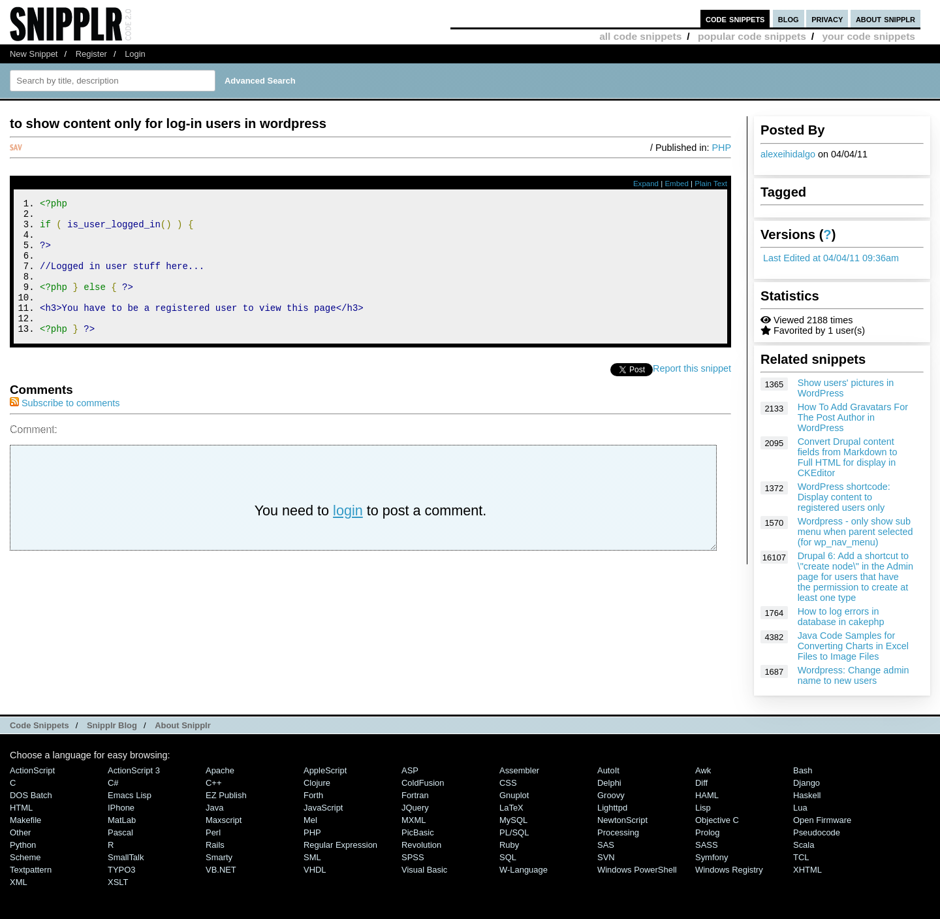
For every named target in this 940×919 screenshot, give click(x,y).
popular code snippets (752, 36)
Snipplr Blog (112, 725)
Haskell (807, 795)
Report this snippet (692, 394)
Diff (701, 783)
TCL (801, 857)
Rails (215, 845)
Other (20, 832)
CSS (508, 783)
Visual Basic (424, 870)
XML (18, 882)
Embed (677, 183)
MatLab (122, 820)
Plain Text (711, 183)
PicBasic (417, 832)
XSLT (118, 882)
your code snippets (868, 36)
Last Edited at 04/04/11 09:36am (831, 258)
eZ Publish (226, 795)
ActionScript (32, 770)
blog (788, 18)
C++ (213, 783)
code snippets (735, 18)
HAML (707, 795)
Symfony (711, 857)
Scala (803, 845)
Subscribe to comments (64, 428)
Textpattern (31, 870)
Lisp (703, 808)
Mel (310, 820)
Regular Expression (340, 845)
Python (23, 845)
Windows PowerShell (637, 870)
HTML (21, 808)
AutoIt (608, 770)
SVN (606, 857)
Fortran (415, 795)
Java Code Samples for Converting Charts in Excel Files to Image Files (853, 646)
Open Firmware (822, 820)
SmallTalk (126, 857)
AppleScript (325, 770)
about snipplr (885, 18)
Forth (313, 795)
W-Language (523, 870)
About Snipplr (183, 725)
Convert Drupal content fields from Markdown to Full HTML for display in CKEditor (848, 457)
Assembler (519, 770)
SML (312, 857)
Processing (618, 832)
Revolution (421, 845)
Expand (646, 183)
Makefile (25, 820)
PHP (721, 147)
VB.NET (221, 870)
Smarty (219, 857)
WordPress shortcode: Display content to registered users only (844, 497)
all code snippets (640, 36)
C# (113, 783)
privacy (827, 18)
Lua (800, 808)
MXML (413, 820)
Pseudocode (816, 832)
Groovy (611, 795)
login (348, 536)
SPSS (412, 857)
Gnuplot (514, 795)
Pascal (120, 832)
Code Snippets (39, 725)
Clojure (317, 783)
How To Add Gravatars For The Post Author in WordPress (853, 417)
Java (214, 808)
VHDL (315, 870)
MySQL (513, 820)
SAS (605, 845)
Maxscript (224, 820)
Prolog (707, 832)
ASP (409, 770)
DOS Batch (31, 795)
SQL (507, 857)
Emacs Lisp (129, 795)
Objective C (717, 820)
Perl (213, 832)
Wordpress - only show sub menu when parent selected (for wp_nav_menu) (855, 531)
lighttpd (612, 808)
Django (806, 783)
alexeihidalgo (787, 154)
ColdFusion (423, 783)
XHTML (807, 870)
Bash (803, 770)
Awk (703, 770)
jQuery (415, 808)
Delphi (609, 783)
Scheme (25, 857)
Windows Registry (729, 870)
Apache (220, 770)
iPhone (121, 808)
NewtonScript (622, 820)
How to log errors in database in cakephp (841, 616)
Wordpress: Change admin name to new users (853, 675)
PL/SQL (514, 832)
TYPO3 (121, 870)
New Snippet (33, 54)
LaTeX (511, 808)
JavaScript (323, 808)
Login (135, 54)
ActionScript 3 (134, 770)
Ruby (509, 845)
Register (91, 54)
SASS (706, 845)
